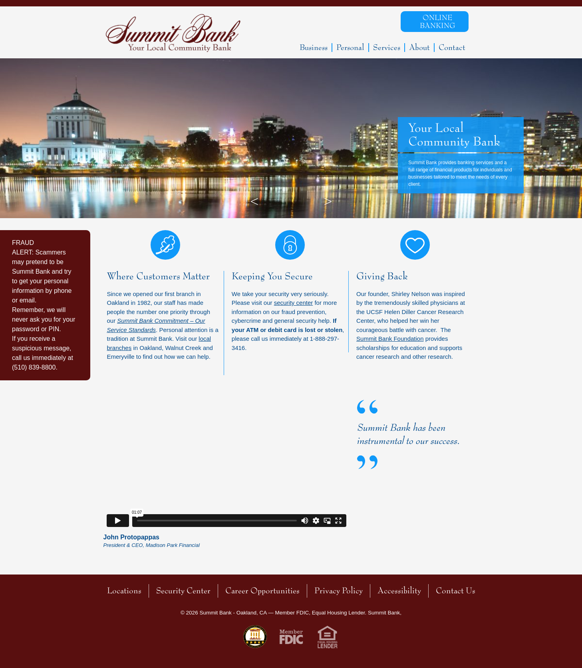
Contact (452, 47)
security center (293, 302)
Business (314, 47)
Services (386, 47)
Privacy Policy (338, 591)
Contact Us (455, 591)
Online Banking (437, 21)
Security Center (183, 591)
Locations (124, 591)
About (419, 47)
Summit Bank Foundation (389, 338)
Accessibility (399, 591)
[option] (291, 138)
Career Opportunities (262, 591)
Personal (350, 47)
